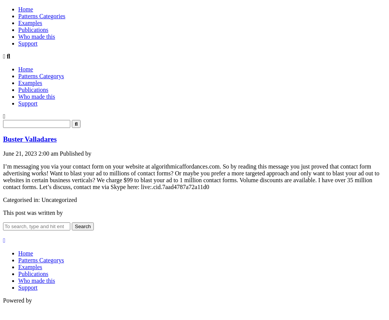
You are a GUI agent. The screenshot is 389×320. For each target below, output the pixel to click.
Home (25, 9)
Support (28, 43)
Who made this (36, 36)
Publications (33, 30)
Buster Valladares (30, 139)
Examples (30, 23)
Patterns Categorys (41, 76)
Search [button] (83, 226)
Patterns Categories (41, 16)
